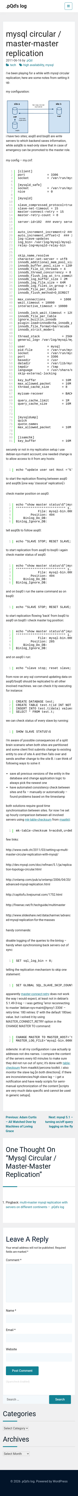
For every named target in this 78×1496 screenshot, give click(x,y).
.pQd (29, 60)
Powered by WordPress (52, 1481)
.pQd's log (16, 6)
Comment (13, 1260)
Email (10, 1330)
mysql (50, 65)
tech (13, 65)
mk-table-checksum (38, 819)
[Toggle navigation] (68, 6)
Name (11, 1310)
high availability (33, 65)
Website (11, 1349)
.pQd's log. (28, 1481)
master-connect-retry (35, 994)
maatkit (64, 819)
